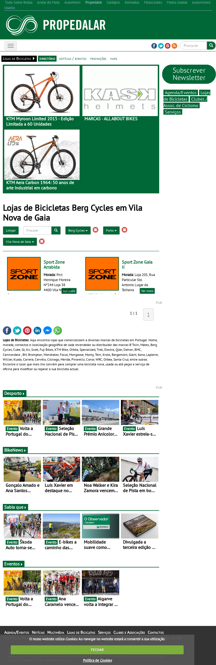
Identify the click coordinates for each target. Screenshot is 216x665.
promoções (98, 58)
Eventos (13, 564)
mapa (113, 58)
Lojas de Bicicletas (81, 632)
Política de (97, 660)
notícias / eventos (72, 58)
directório (47, 58)
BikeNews (15, 450)
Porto (111, 230)
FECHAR (97, 649)
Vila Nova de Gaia (20, 241)
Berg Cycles (78, 230)
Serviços (173, 112)
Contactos (156, 632)
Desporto (14, 393)
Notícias (38, 632)
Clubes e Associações (129, 632)
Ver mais (147, 291)
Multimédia (55, 632)
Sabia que (15, 507)
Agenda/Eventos (181, 92)
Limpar (11, 230)
